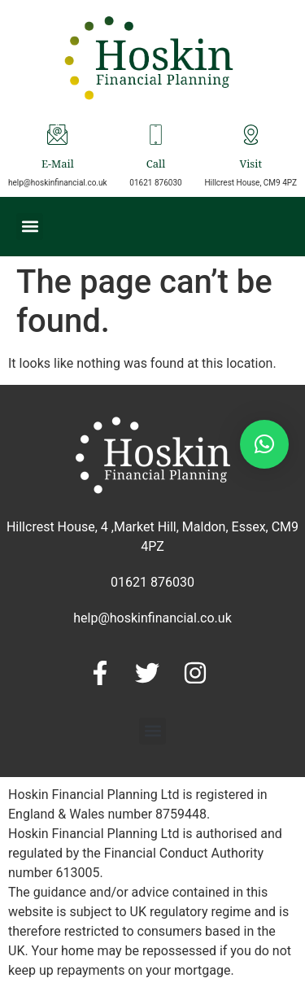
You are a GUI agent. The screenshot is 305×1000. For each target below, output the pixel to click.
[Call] (156, 134)
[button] (29, 226)
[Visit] (251, 134)
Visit (250, 165)
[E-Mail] (57, 134)
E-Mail (57, 165)
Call (155, 165)
